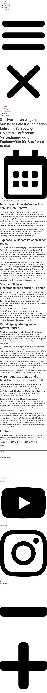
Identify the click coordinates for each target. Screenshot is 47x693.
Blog (5, 8)
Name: (2, 445)
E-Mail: (2, 452)
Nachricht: (3, 464)
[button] (23, 58)
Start (5, 1)
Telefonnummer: (5, 458)
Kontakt (6, 10)
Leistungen (7, 5)
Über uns (7, 3)
